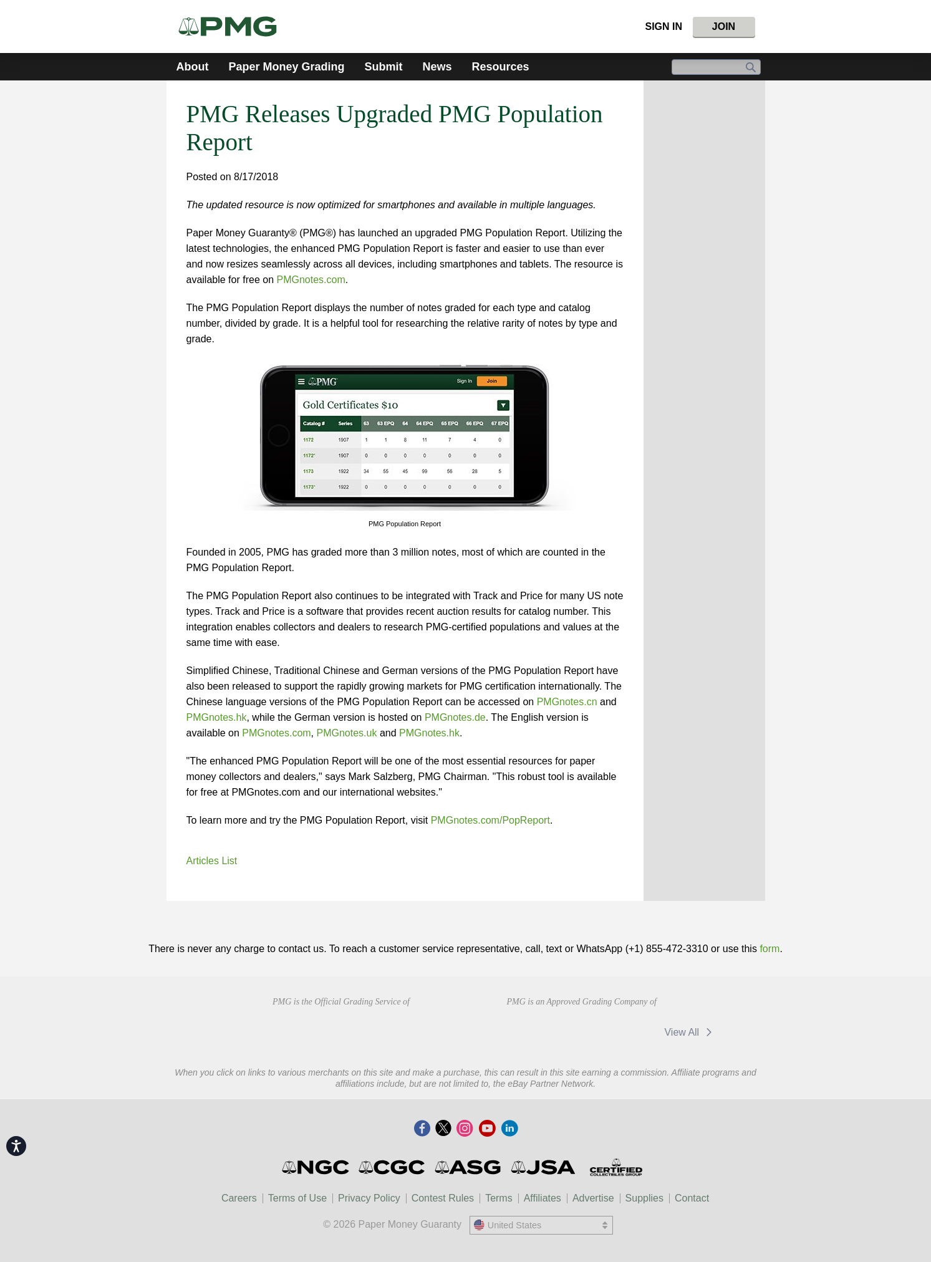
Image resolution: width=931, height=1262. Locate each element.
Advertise (593, 1198)
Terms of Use (297, 1198)
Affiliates (542, 1198)
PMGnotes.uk (347, 733)
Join (723, 26)
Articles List (212, 860)
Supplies (644, 1198)
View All (690, 1032)
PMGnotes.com (310, 279)
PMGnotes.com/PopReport (490, 820)
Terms (499, 1198)
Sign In (663, 26)
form (769, 948)
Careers (239, 1198)
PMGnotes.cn (567, 701)
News (437, 66)
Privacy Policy (369, 1198)
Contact (692, 1198)
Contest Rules (443, 1198)
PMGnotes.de (455, 717)
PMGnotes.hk (216, 717)
